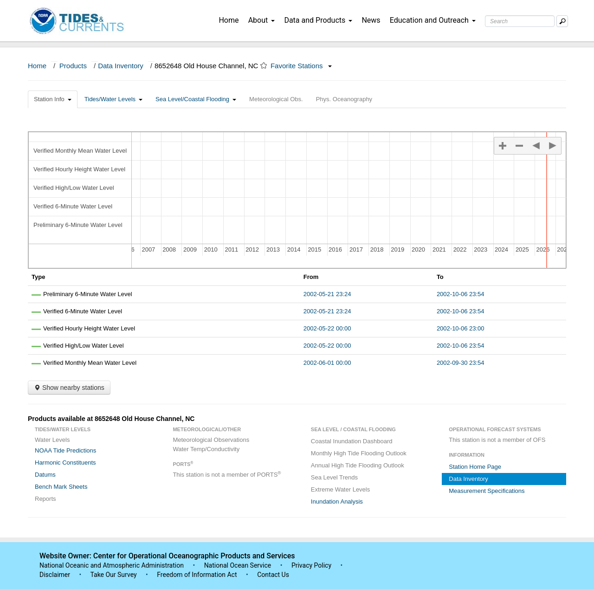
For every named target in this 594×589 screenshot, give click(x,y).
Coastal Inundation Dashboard (352, 441)
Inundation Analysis (337, 501)
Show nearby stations (69, 387)
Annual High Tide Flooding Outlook (357, 465)
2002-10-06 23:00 (460, 328)
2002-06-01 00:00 (327, 362)
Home (229, 20)
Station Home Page (475, 466)
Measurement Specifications (486, 490)
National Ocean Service (237, 565)
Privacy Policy (311, 565)
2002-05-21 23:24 (327, 294)
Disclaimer (54, 574)
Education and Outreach (433, 20)
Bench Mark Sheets (61, 486)
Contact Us (273, 574)
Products (73, 66)
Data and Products (318, 20)
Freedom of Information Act (197, 574)
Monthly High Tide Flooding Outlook (359, 453)
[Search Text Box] (520, 21)
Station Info (52, 99)
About (261, 20)
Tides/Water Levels (113, 99)
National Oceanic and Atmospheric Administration (111, 565)
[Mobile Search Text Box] (562, 21)
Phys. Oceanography (344, 99)
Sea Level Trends (334, 477)
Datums (45, 474)
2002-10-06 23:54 (460, 294)
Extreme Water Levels (340, 489)
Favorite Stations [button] (301, 66)
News (371, 20)
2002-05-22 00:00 (327, 328)
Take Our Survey (114, 574)
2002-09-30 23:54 (460, 362)
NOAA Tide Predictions (65, 450)
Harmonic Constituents (65, 462)
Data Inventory (120, 66)
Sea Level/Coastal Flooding (195, 99)
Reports (45, 498)
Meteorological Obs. (276, 99)
